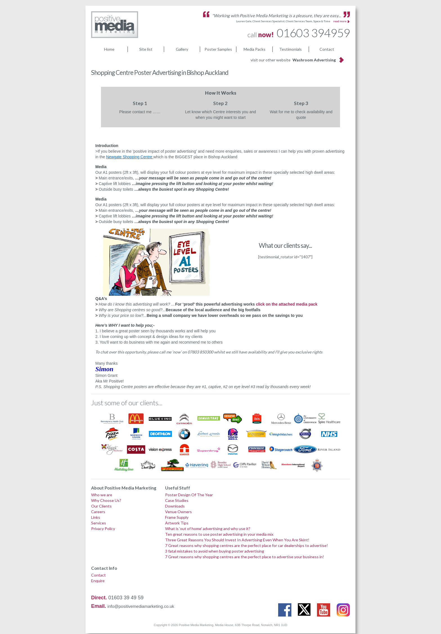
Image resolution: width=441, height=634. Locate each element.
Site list (145, 48)
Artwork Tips (176, 523)
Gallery (182, 48)
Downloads (175, 506)
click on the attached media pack (287, 304)
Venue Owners (178, 512)
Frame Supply (176, 517)
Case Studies (176, 501)
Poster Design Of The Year (189, 495)
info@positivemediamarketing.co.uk (140, 606)
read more (339, 21)
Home (109, 48)
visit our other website (293, 60)
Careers (98, 512)
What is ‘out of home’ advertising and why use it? (207, 529)
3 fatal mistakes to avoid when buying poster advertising (214, 551)
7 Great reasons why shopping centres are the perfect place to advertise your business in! (244, 557)
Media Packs (255, 48)
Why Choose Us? (106, 501)
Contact (327, 48)
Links (95, 517)
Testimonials (290, 48)
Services (98, 523)
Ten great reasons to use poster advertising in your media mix (219, 534)
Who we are (101, 495)
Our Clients (101, 506)
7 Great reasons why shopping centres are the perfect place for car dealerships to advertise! (246, 546)
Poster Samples (218, 48)
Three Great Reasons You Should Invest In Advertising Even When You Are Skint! (237, 540)
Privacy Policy (103, 529)
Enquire (98, 581)
